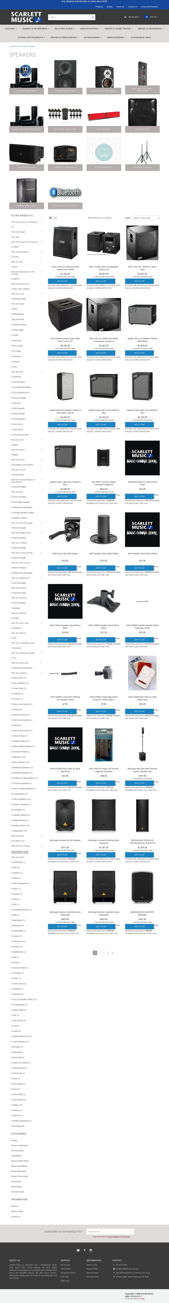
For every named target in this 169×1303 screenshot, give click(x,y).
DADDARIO (19, 952)
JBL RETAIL (19, 1020)
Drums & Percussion (64, 37)
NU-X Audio (18, 346)
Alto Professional (21, 883)
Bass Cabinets (21, 683)
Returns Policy (17, 1211)
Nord (16, 1079)
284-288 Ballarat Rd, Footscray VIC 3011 (131, 1272)
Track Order (66, 1269)
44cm (15, 267)
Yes (14, 658)
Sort (127, 218)
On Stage (17, 351)
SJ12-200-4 (18, 424)
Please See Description (22, 507)
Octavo (16, 618)
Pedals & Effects (21, 741)
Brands (110, 7)
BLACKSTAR (18, 319)
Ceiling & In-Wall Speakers (25, 778)
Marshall (18, 1052)
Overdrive (17, 628)
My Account (131, 17)
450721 (16, 279)
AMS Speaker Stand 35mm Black (104, 553)
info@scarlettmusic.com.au (125, 1269)
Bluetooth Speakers (23, 767)
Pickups (17, 709)
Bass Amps (19, 678)
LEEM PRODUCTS (22, 1036)
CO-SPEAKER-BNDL (22, 387)
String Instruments (31, 37)
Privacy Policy (126, 1236)
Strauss (16, 362)
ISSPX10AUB (19, 414)
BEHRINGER (18, 314)
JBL (16, 1015)
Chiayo (18, 947)
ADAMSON (19, 862)
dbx (16, 957)
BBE (16, 915)
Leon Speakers (20, 1042)
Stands (17, 725)
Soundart (17, 356)
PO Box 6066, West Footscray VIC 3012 (130, 1276)
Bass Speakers (21, 762)
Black (15, 445)
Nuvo (16, 1089)
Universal (17, 648)
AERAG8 (17, 377)
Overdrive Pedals (21, 752)
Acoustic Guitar (19, 299)
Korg (16, 1026)
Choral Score (18, 475)
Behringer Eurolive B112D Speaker (65, 840)
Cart (151, 17)
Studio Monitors (21, 826)
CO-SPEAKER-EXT (21, 393)
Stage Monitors (20, 820)
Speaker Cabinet (20, 518)
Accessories (93, 37)
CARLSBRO (19, 931)
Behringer (19, 920)
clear (25, 852)
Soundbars (19, 810)
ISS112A (16, 403)
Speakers (19, 757)
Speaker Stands (21, 815)
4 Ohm (16, 257)
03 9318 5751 (119, 1265)
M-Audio (18, 1047)
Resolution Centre (68, 1273)
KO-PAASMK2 (19, 419)
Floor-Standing (19, 603)
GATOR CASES (19, 325)
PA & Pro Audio (65, 28)
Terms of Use (91, 1265)
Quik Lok (18, 1115)
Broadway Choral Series (23, 465)
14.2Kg (16, 237)
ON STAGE (19, 1094)
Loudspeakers (20, 794)
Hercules (18, 994)
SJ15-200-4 (18, 429)
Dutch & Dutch (20, 968)
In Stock (19, 841)
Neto (143, 1298)
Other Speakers (22, 799)
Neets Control (20, 1068)
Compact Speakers (22, 783)
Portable (16, 608)
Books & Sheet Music (119, 28)
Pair (15, 638)
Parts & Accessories (22, 704)
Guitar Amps (19, 688)
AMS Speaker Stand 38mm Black (142, 553)
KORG (16, 335)
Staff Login (65, 1281)
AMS (17, 889)
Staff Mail (64, 1277)
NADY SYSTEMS (21, 1063)
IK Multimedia (20, 1005)
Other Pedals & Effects (24, 746)
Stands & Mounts (21, 715)
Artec (16, 899)
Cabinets (18, 694)
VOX (15, 367)
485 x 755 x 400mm (21, 289)
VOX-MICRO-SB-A (21, 435)
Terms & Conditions (113, 1236)
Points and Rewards (149, 7)
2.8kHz (16, 247)
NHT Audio (19, 1073)
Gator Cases (19, 984)
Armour (17, 894)
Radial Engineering (22, 1121)
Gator (17, 978)
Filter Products (22, 216)
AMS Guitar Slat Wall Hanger (65, 553)
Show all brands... (18, 1126)
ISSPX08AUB (19, 408)
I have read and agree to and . (110, 1237)
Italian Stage (18, 330)
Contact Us (132, 7)
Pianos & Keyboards (36, 28)
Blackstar (18, 926)
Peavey (17, 1110)
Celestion (19, 941)
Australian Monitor (22, 910)
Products (99, 7)
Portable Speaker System (23, 513)
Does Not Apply (19, 398)
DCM (16, 962)
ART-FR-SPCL (19, 382)
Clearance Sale (141, 37)
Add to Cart (62, 281)
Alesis (17, 878)
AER (15, 309)
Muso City (17, 340)
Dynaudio (18, 973)
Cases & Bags (20, 736)
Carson (17, 936)
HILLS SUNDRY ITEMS (25, 999)
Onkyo (17, 1105)
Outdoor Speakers (22, 804)
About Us (120, 7)
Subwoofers (20, 831)
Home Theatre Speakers (24, 789)
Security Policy (92, 1277)
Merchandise (116, 37)
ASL (16, 904)
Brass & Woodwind (151, 28)
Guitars (11, 28)
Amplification (90, 28)
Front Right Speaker (21, 502)
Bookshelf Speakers (22, 773)
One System (19, 1100)
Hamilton (18, 989)
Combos (18, 699)
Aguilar (18, 873)
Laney (17, 1031)
